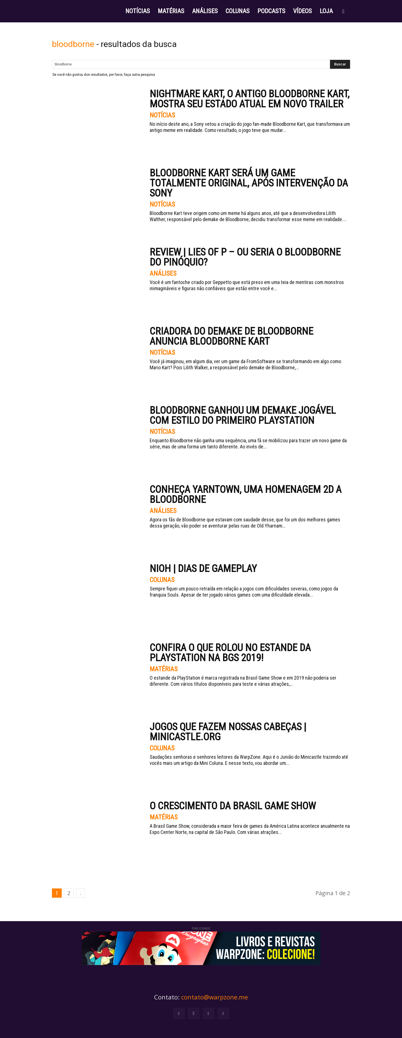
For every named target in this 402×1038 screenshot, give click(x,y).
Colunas (163, 580)
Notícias (162, 115)
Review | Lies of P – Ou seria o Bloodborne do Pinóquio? (245, 257)
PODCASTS (271, 11)
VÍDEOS (302, 11)
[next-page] (80, 893)
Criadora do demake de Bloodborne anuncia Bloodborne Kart (231, 336)
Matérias (163, 669)
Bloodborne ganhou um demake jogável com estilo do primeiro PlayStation (243, 415)
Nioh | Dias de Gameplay (203, 568)
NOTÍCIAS (137, 11)
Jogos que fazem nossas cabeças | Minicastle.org (228, 732)
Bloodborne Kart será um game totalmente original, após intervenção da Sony (249, 183)
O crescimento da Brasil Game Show (233, 806)
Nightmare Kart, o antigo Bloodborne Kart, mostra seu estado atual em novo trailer (250, 99)
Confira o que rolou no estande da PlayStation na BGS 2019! (230, 653)
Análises (163, 273)
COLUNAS (238, 11)
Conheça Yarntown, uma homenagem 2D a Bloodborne (245, 494)
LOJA (326, 11)
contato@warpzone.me (214, 997)
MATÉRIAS (171, 11)
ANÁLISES (205, 11)
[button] (343, 11)
